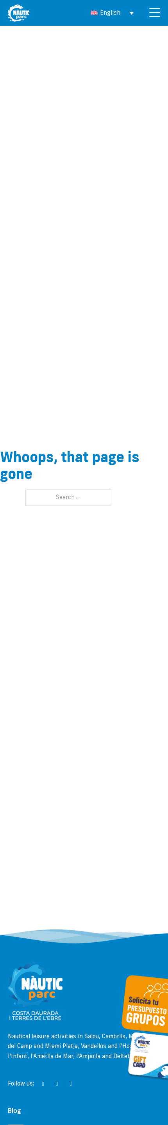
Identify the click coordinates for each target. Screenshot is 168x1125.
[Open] (154, 13)
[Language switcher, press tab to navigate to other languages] (112, 13)
